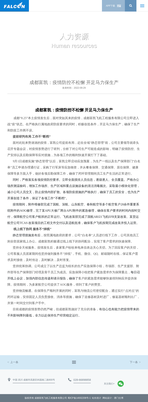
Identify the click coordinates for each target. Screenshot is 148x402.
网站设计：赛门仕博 (113, 398)
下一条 (135, 362)
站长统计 (96, 398)
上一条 (12, 362)
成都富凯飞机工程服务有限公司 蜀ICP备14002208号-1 (62, 398)
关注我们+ (109, 383)
